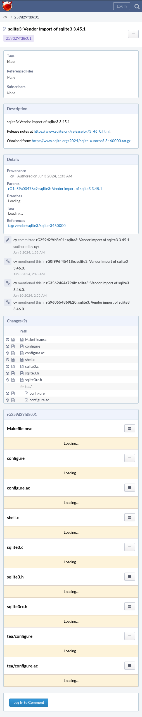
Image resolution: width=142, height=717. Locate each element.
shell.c (30, 359)
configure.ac (34, 352)
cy (12, 176)
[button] (121, 6)
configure (32, 346)
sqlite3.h (32, 373)
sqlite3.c (32, 366)
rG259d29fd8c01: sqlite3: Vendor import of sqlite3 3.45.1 (82, 239)
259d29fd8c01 (19, 38)
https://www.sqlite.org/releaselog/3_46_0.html (72, 131)
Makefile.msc (35, 339)
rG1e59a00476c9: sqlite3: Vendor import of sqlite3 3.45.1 (55, 188)
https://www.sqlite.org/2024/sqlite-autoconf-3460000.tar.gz (81, 140)
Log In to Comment (28, 702)
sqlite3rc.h (33, 379)
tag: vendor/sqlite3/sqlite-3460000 (37, 225)
